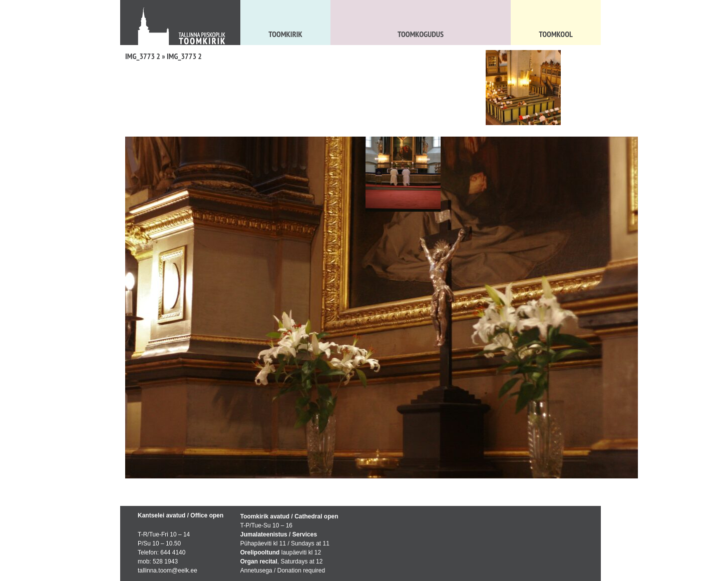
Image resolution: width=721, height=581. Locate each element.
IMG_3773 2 (142, 56)
